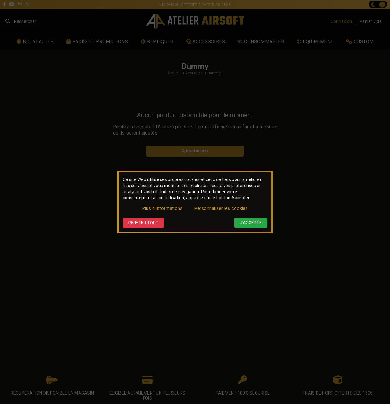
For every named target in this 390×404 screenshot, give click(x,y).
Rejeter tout (143, 222)
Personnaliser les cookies (221, 208)
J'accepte (251, 222)
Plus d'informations (162, 208)
